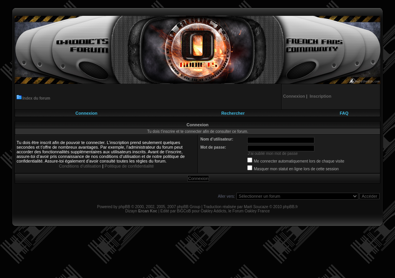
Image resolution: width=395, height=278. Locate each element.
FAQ (344, 113)
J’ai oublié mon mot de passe (273, 153)
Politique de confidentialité (129, 166)
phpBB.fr (290, 207)
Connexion (87, 113)
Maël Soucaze (256, 207)
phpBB (124, 207)
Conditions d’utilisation (80, 166)
